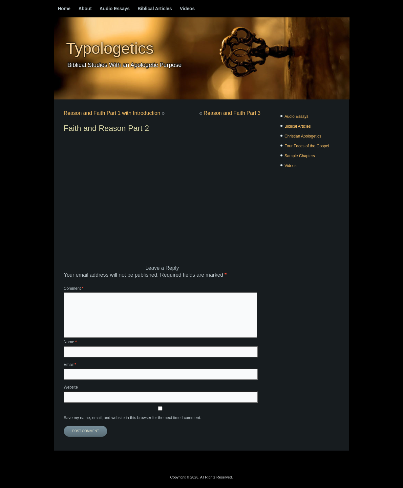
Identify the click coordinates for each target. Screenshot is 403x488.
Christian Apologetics (303, 136)
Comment (73, 288)
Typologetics (110, 48)
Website (71, 387)
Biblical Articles (155, 8)
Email (70, 364)
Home (64, 8)
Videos (187, 8)
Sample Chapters (300, 156)
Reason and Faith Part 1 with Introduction (112, 113)
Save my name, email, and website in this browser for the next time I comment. (132, 417)
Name (70, 342)
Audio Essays (114, 8)
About (85, 8)
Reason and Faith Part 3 (232, 113)
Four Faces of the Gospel (307, 146)
